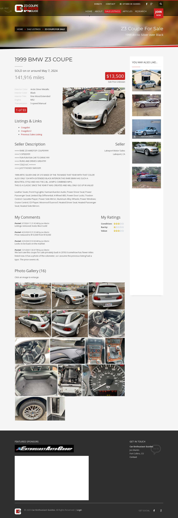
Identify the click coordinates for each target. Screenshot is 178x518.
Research (141, 11)
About (98, 11)
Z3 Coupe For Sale (55, 29)
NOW (158, 14)
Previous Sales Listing (31, 134)
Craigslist (25, 127)
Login (79, 509)
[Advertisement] (146, 244)
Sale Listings (112, 11)
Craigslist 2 (26, 131)
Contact (133, 457)
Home (89, 11)
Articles (127, 11)
